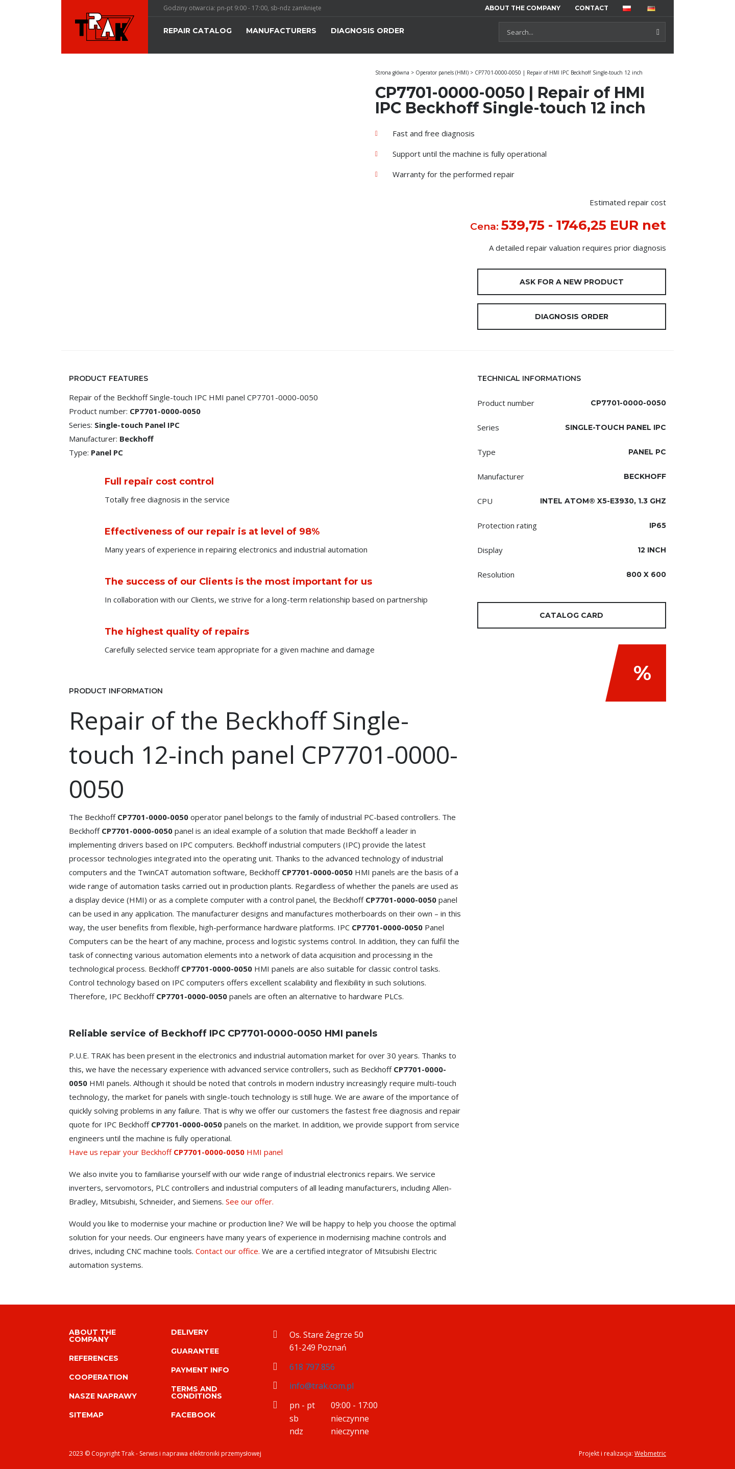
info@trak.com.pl (321, 1385)
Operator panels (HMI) (442, 72)
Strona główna (392, 72)
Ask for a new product (572, 281)
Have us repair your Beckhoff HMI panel (176, 1152)
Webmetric (650, 1453)
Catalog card (571, 615)
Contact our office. (227, 1251)
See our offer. (250, 1201)
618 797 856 (312, 1366)
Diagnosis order (571, 316)
